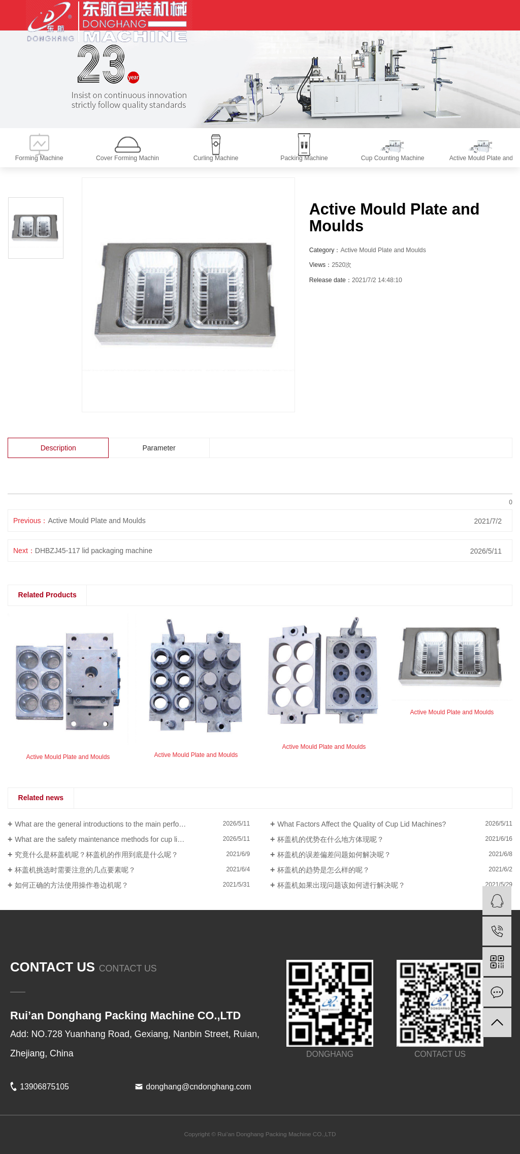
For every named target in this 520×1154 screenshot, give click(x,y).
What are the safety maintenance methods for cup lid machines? (116, 839)
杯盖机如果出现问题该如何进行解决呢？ (341, 885)
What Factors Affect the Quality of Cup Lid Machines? (361, 824)
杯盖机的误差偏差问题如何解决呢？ (334, 855)
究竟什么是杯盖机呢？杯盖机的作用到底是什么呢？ (96, 855)
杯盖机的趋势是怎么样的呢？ (323, 870)
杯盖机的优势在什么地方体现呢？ (330, 839)
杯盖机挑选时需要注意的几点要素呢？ (75, 870)
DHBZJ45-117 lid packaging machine (93, 550)
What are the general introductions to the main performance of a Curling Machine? (132, 824)
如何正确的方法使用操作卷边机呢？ (71, 885)
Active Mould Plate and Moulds (96, 521)
